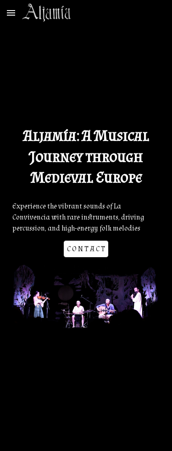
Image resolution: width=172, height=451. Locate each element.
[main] (86, 157)
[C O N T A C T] (86, 249)
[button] (11, 12)
